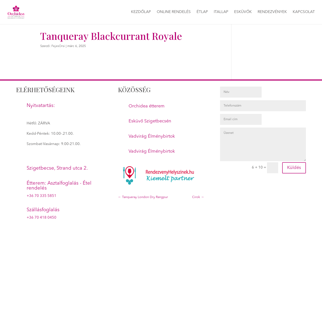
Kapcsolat (304, 12)
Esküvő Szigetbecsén (150, 121)
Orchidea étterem (147, 106)
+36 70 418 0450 (41, 218)
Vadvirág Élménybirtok (152, 136)
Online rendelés (174, 12)
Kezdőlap (141, 12)
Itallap (221, 12)
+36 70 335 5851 (41, 196)
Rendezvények (272, 12)
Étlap (202, 12)
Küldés (294, 168)
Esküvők (243, 12)
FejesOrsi (58, 46)
